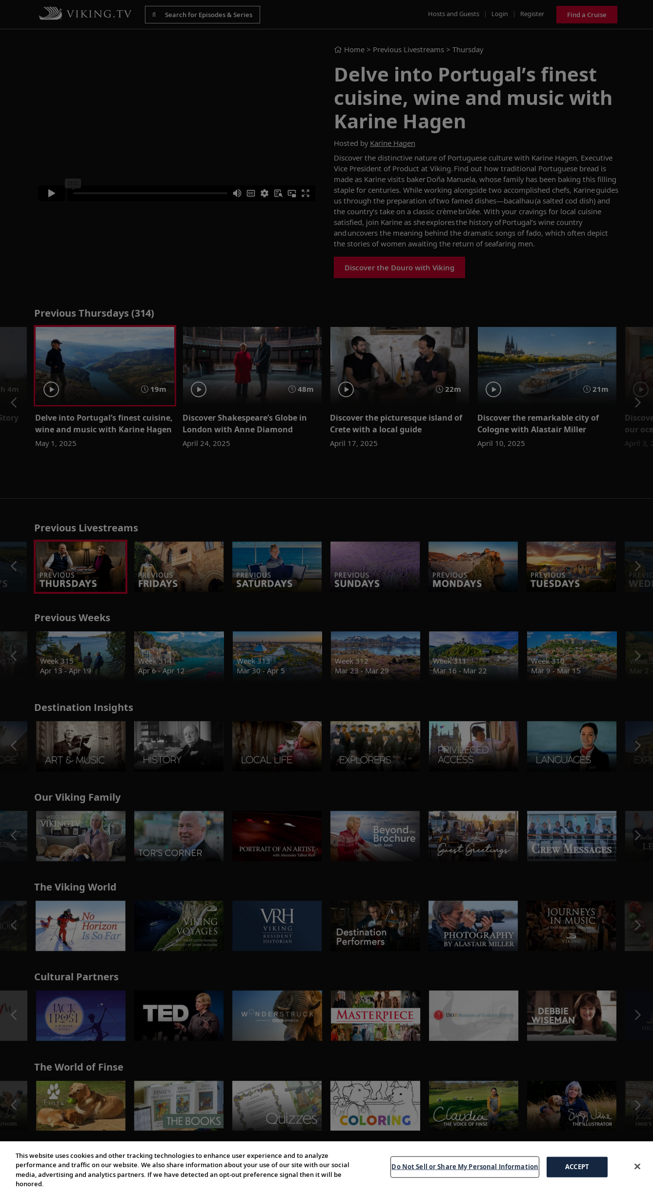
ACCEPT (577, 1166)
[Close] (637, 1166)
